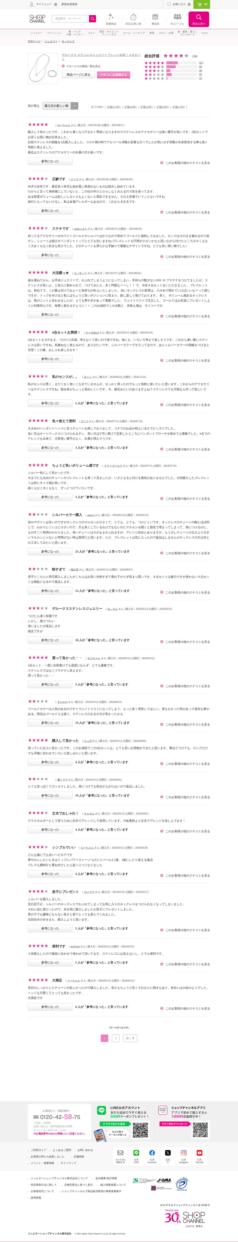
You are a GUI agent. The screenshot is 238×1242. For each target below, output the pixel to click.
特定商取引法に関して (44, 1184)
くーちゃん (73, 980)
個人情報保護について (113, 1184)
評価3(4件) (146, 107)
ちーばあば (92, 332)
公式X (168, 1161)
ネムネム (89, 813)
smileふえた (80, 228)
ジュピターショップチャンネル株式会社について (59, 1178)
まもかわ (62, 702)
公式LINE (136, 1161)
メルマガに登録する (120, 1161)
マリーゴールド (113, 465)
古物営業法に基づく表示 (78, 1184)
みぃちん (112, 609)
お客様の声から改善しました (48, 1156)
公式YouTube (199, 1161)
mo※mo (75, 946)
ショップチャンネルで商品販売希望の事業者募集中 (91, 1191)
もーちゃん (87, 847)
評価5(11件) (113, 107)
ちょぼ (88, 741)
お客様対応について (42, 1191)
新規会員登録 (69, 4)
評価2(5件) (163, 107)
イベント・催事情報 (42, 1163)
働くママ (62, 779)
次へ (128, 1038)
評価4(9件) (130, 107)
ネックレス (68, 41)
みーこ (88, 377)
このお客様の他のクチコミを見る (187, 162)
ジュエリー (51, 41)
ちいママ (89, 892)
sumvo (90, 515)
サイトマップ (68, 1163)
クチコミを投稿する (113, 74)
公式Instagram (183, 1161)
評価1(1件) (179, 107)
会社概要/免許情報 (106, 1178)
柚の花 (74, 569)
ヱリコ (85, 421)
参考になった (50, 161)
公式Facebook (152, 1161)
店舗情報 (79, 1156)
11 (201, 62)
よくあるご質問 (62, 1150)
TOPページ (34, 41)
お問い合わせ (85, 1150)
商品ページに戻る (78, 74)
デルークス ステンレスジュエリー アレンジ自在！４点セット (101, 57)
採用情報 (36, 1197)
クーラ (74, 179)
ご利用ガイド (38, 1150)
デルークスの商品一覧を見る (83, 66)
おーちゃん (63, 125)
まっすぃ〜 (80, 273)
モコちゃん (93, 658)
